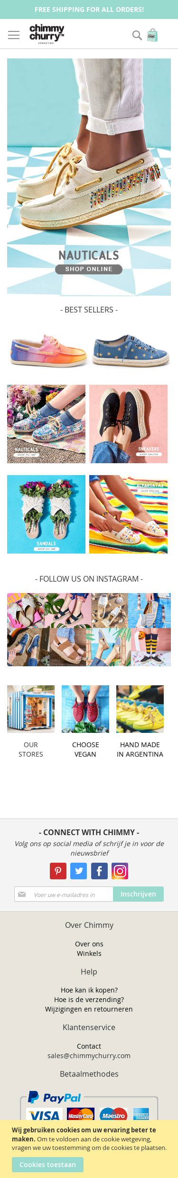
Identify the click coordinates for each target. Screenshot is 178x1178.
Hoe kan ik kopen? (89, 989)
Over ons (89, 943)
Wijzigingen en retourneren (89, 1008)
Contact (89, 1046)
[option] (89, 177)
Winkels (89, 953)
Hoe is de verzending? (89, 999)
